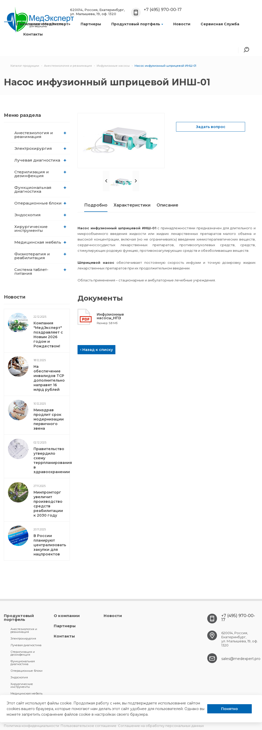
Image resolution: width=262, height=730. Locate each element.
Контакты (33, 34)
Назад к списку (96, 349)
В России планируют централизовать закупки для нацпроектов (50, 544)
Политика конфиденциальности (31, 726)
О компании (67, 615)
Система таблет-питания (40, 271)
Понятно (229, 708)
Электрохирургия (40, 148)
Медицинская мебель (40, 242)
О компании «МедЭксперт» (43, 24)
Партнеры (91, 24)
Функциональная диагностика (40, 189)
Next (136, 181)
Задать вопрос (210, 126)
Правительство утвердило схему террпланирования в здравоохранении (53, 460)
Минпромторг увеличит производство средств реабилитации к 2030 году (48, 504)
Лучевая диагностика (40, 160)
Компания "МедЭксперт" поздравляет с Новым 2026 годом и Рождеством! (48, 334)
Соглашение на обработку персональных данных (161, 726)
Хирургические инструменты (40, 228)
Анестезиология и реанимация (40, 134)
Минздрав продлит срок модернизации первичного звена (49, 419)
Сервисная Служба (220, 24)
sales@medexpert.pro (240, 658)
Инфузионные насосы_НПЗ (110, 316)
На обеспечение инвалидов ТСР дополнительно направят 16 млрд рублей (49, 378)
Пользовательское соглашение (88, 726)
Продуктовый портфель (137, 24)
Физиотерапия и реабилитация (40, 256)
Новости (181, 24)
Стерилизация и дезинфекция (40, 173)
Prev (106, 181)
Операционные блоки (40, 203)
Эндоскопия (40, 214)
